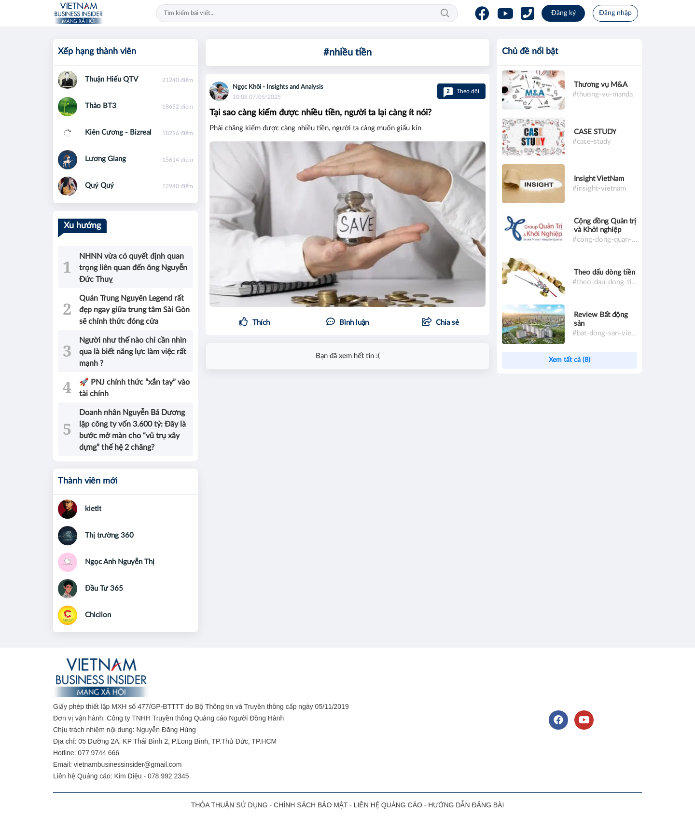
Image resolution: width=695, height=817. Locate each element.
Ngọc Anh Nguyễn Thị (119, 562)
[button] (440, 322)
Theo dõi (461, 91)
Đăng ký (563, 13)
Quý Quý (99, 185)
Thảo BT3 (100, 106)
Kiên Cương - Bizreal (118, 132)
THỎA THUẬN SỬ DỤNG (229, 805)
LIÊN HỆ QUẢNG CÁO (388, 805)
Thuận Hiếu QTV (111, 79)
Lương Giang (105, 159)
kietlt (93, 508)
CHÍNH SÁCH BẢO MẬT (311, 805)
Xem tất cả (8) (569, 360)
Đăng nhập (615, 13)
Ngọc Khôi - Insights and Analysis (278, 87)
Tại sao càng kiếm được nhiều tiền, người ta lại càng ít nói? (320, 113)
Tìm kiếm (445, 13)
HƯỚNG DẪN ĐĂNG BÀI (466, 805)
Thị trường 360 (109, 535)
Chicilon (98, 615)
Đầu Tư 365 (104, 588)
